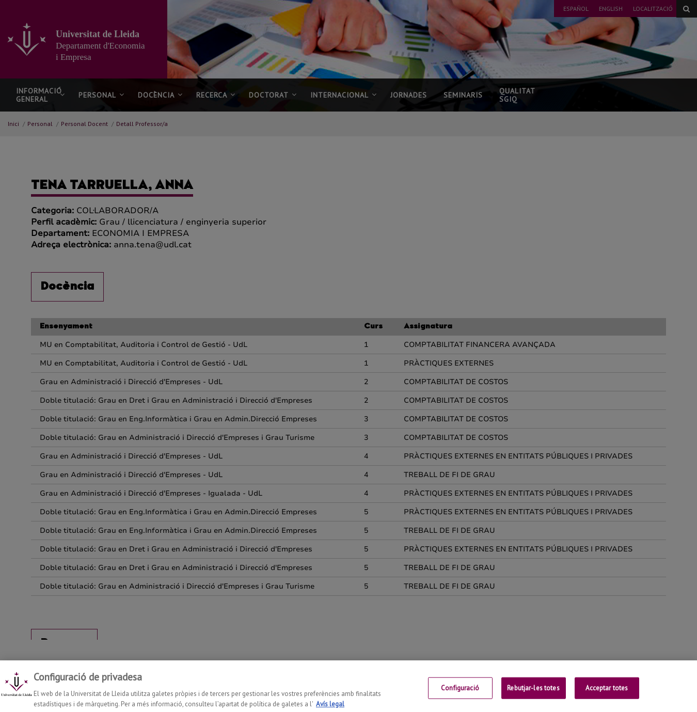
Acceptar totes (606, 695)
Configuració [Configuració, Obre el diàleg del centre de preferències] (460, 695)
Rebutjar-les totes (533, 695)
